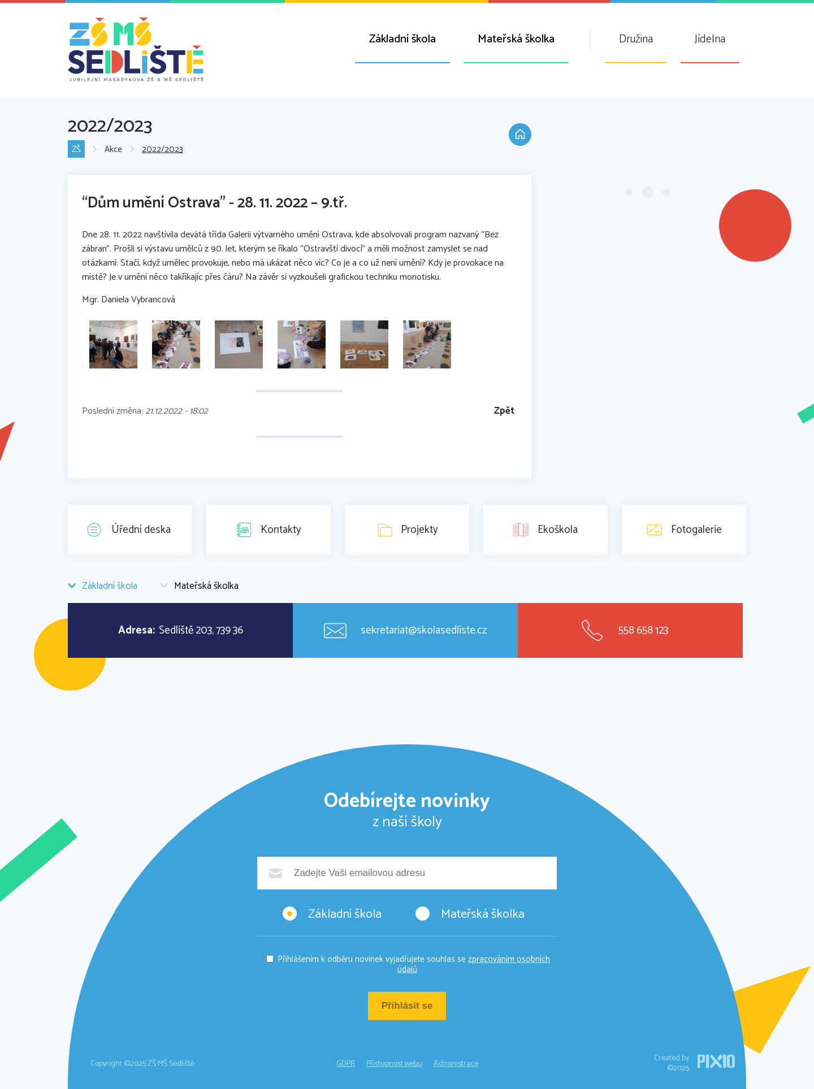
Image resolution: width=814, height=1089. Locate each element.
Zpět (504, 411)
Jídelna (710, 39)
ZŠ (76, 149)
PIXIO (716, 1061)
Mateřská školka (516, 39)
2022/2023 (162, 149)
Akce (113, 149)
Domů (520, 134)
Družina (636, 39)
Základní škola (402, 39)
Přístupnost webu (394, 1063)
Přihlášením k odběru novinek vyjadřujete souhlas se (414, 964)
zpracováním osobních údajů (474, 964)
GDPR (345, 1063)
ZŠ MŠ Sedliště (136, 49)
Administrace (456, 1063)
